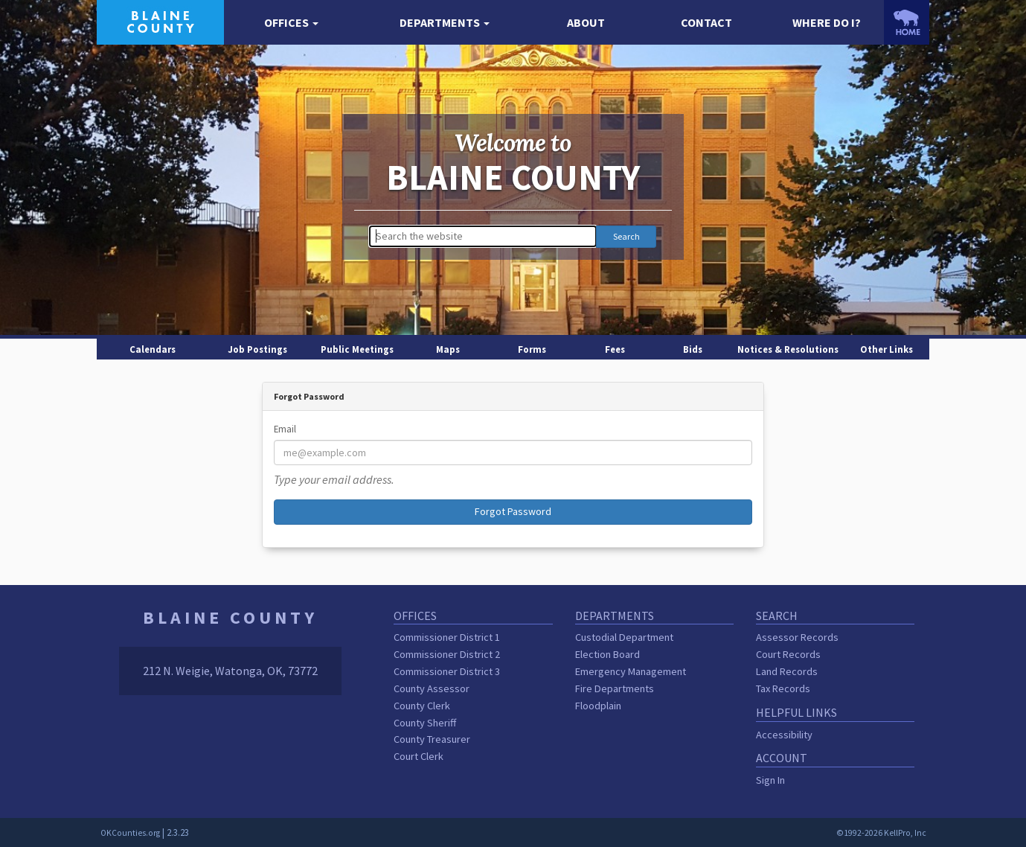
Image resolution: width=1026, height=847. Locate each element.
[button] (291, 23)
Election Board (607, 654)
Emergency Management (630, 671)
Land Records (787, 671)
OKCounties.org (130, 833)
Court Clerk (418, 756)
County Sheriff (425, 722)
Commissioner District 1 (447, 637)
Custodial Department (624, 637)
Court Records (788, 654)
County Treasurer (432, 739)
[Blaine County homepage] (160, 20)
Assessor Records (797, 637)
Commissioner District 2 (447, 654)
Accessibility (784, 734)
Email (285, 429)
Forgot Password (513, 511)
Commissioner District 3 (447, 671)
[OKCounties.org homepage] (906, 22)
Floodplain (598, 705)
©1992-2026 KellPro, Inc (881, 833)
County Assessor (431, 688)
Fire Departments (614, 688)
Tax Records (783, 688)
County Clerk (422, 705)
